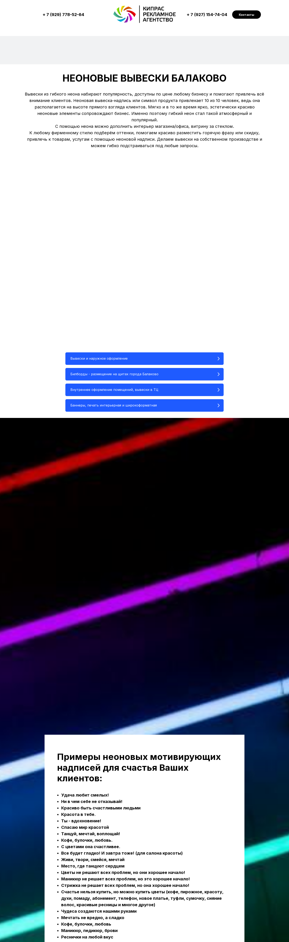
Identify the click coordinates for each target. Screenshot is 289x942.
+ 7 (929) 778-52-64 (63, 14)
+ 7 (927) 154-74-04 (207, 14)
